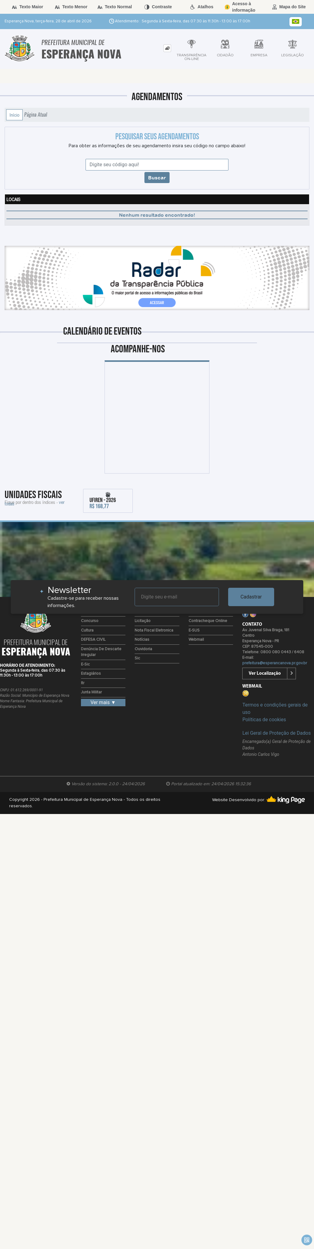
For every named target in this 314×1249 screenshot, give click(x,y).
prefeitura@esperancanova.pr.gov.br (274, 663)
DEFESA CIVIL (93, 640)
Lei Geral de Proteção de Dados (276, 733)
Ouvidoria (143, 649)
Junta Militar (91, 692)
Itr (82, 683)
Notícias (142, 640)
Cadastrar (251, 597)
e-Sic (85, 664)
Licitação (143, 621)
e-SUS (194, 630)
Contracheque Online (208, 621)
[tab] (167, 48)
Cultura (87, 630)
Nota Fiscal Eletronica (154, 630)
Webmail (196, 640)
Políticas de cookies (264, 719)
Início (14, 115)
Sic (137, 658)
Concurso (89, 621)
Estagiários (91, 674)
